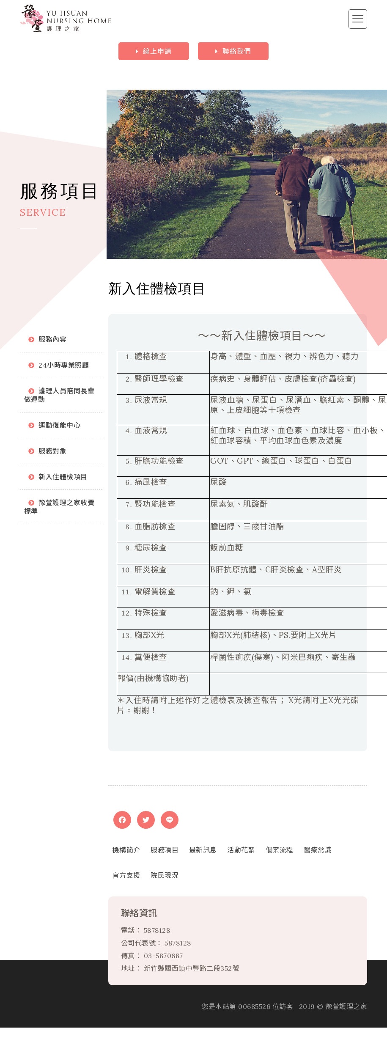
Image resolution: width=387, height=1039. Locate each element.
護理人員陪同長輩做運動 (59, 395)
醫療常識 (318, 850)
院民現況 (164, 875)
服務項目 (164, 850)
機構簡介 (126, 850)
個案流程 (280, 850)
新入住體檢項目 (63, 477)
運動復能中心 (59, 425)
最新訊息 (203, 850)
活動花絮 (241, 850)
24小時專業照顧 (63, 365)
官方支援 (126, 875)
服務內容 (52, 339)
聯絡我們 (236, 51)
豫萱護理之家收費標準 (59, 506)
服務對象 (52, 451)
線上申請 (157, 51)
